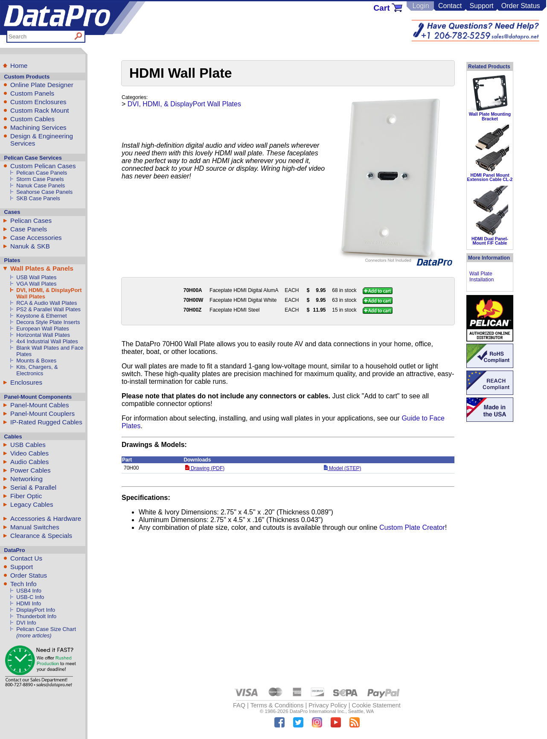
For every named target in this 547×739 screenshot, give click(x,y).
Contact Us (26, 558)
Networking (26, 478)
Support (481, 5)
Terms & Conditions (277, 705)
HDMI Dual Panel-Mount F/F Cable (489, 241)
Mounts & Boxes (36, 360)
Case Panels (28, 229)
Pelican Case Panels (41, 172)
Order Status (520, 5)
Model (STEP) (342, 468)
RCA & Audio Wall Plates (46, 303)
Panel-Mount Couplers (42, 413)
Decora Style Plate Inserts (48, 322)
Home (19, 65)
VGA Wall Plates (36, 283)
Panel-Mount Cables (39, 405)
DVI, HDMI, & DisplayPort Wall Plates (184, 104)
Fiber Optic (26, 495)
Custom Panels (32, 93)
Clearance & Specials (41, 535)
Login (420, 5)
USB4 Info (28, 590)
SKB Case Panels (38, 198)
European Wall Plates (42, 328)
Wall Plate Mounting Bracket (490, 116)
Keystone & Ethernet (41, 316)
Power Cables (30, 470)
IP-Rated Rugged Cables (46, 422)
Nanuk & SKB (30, 246)
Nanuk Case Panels (40, 185)
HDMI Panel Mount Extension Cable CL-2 (490, 177)
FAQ (239, 705)
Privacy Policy (327, 705)
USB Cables (28, 444)
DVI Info (26, 622)
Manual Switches (34, 527)
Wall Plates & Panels (41, 268)
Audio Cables (29, 461)
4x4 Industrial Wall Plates (47, 341)
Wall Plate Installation (481, 277)
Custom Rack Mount (39, 110)
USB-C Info (30, 597)
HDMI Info (28, 603)
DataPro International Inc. (318, 711)
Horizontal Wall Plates (43, 335)
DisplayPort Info (35, 610)
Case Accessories (36, 237)
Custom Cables (32, 119)
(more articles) (33, 635)
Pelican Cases (31, 220)
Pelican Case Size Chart (46, 629)
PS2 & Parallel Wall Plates (48, 309)
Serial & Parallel (33, 487)
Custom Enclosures (38, 101)
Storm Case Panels (40, 179)
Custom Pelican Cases (43, 165)
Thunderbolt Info (36, 616)
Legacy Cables (31, 504)
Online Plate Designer (41, 84)
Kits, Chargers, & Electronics (37, 370)
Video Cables (29, 453)
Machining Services (38, 127)
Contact (450, 5)
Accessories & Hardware (45, 518)
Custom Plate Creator (412, 527)
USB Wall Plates (36, 277)
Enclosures (26, 382)
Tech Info (23, 583)
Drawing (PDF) (204, 468)
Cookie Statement (376, 705)
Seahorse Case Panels (44, 192)
